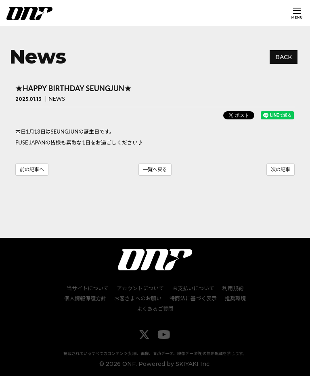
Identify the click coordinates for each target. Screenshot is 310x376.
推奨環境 (235, 298)
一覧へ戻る (155, 169)
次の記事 (280, 169)
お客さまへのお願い (137, 298)
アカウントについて (140, 288)
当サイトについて (88, 288)
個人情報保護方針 (85, 298)
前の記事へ (32, 169)
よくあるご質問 (155, 309)
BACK (283, 57)
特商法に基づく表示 (193, 298)
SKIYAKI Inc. (193, 363)
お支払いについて (193, 288)
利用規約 (232, 288)
